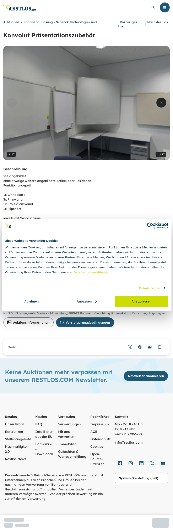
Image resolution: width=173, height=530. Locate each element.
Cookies (96, 446)
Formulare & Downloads (44, 449)
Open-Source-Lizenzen (97, 459)
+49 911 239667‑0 (128, 434)
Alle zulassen (141, 301)
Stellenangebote (18, 439)
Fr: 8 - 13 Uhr (125, 429)
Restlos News (15, 459)
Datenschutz (100, 439)
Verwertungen (69, 424)
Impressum (99, 424)
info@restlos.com (129, 442)
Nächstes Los (157, 24)
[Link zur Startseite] (19, 8)
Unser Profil (14, 424)
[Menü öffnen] (165, 7)
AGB (93, 432)
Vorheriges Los (127, 24)
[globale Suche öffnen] (153, 7)
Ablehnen (31, 301)
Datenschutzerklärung (91, 272)
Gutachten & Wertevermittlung (72, 454)
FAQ (38, 424)
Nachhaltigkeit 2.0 (17, 449)
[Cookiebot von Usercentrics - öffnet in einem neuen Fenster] (150, 226)
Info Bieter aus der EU (44, 434)
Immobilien (67, 444)
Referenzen (14, 432)
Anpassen (87, 301)
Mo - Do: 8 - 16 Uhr (129, 424)
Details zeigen (149, 288)
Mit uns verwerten (66, 434)
